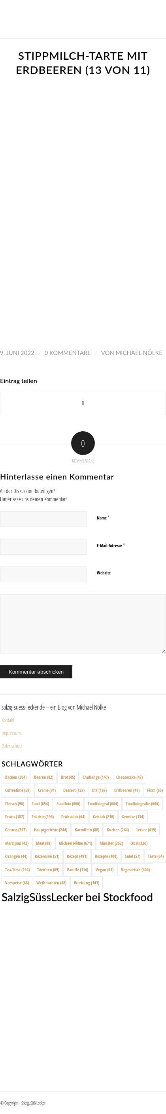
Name (103, 517)
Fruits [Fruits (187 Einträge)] (14, 816)
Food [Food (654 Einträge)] (40, 803)
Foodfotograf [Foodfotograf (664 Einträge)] (103, 803)
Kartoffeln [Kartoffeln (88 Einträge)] (87, 830)
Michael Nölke (139, 352)
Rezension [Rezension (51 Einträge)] (47, 856)
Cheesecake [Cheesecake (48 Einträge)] (129, 777)
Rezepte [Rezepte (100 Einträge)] (106, 856)
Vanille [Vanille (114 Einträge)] (77, 869)
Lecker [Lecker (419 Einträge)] (146, 830)
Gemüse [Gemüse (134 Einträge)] (133, 816)
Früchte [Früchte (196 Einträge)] (43, 816)
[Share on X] (83, 403)
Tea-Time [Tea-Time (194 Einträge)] (17, 869)
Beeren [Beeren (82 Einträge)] (43, 777)
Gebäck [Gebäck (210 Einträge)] (103, 816)
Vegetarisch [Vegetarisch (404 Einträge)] (135, 869)
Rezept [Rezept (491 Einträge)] (77, 856)
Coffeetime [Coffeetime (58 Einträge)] (17, 790)
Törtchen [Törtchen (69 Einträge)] (48, 869)
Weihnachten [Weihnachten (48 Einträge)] (51, 883)
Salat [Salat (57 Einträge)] (132, 856)
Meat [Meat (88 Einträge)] (43, 843)
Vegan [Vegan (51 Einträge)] (104, 869)
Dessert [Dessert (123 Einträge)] (74, 790)
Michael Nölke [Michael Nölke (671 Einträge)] (75, 843)
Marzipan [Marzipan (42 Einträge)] (16, 843)
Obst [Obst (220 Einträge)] (138, 843)
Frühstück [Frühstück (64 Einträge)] (73, 816)
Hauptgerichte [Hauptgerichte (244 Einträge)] (50, 830)
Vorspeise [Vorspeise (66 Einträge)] (17, 883)
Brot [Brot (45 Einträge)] (68, 777)
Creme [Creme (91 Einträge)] (47, 790)
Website (104, 573)
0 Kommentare (68, 352)
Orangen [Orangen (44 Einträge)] (16, 856)
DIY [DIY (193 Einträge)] (99, 790)
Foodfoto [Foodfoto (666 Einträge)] (68, 803)
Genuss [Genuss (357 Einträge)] (15, 830)
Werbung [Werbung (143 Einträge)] (86, 883)
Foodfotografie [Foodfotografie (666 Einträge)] (142, 803)
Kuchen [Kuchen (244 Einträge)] (118, 830)
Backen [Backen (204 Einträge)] (15, 777)
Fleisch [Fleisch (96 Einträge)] (14, 803)
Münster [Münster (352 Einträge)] (111, 843)
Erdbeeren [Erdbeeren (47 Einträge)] (127, 790)
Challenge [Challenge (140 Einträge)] (96, 777)
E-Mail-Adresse (111, 545)
